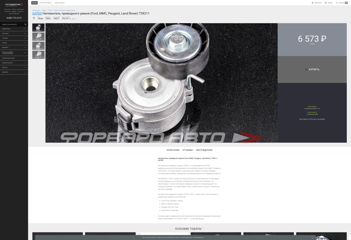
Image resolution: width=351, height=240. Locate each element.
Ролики (50, 10)
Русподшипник (36, 10)
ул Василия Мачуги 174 (312, 108)
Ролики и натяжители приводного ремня (64, 10)
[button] (160, 140)
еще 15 (72, 19)
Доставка (312, 119)
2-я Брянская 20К (312, 114)
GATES (37, 13)
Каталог (44, 10)
